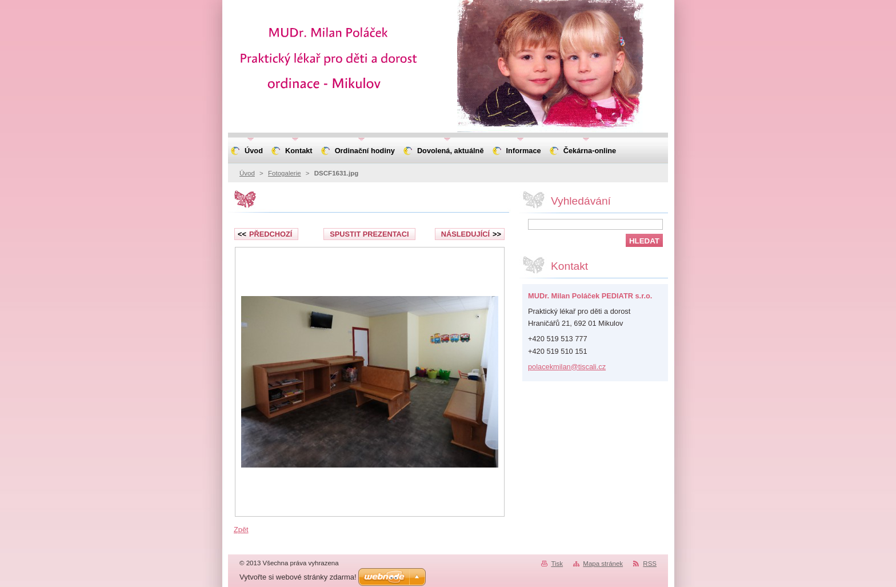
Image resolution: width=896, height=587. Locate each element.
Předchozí (265, 234)
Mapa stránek (603, 563)
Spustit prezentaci (369, 234)
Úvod (247, 173)
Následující (471, 234)
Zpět (241, 529)
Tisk (557, 563)
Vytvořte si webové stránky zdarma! (298, 577)
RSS (650, 563)
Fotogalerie (284, 173)
